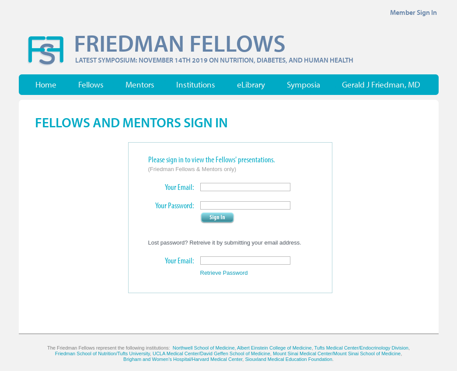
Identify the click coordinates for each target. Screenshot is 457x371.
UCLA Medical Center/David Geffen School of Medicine (211, 353)
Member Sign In (413, 12)
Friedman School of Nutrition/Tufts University (102, 353)
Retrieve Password (224, 273)
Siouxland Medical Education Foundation (288, 359)
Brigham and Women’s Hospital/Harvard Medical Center (182, 359)
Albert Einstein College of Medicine (274, 347)
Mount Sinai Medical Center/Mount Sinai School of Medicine (337, 353)
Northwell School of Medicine (204, 347)
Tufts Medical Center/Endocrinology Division (361, 347)
